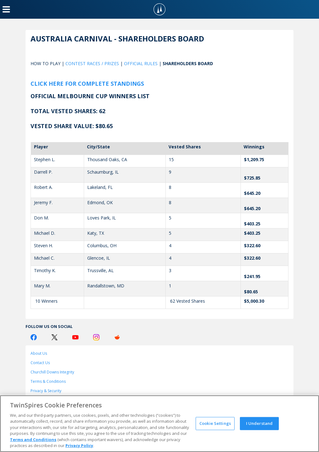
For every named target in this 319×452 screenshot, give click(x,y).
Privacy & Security (46, 390)
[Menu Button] (6, 9)
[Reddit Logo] (117, 337)
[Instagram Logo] (96, 337)
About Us (39, 353)
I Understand (259, 423)
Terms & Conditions (48, 381)
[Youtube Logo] (75, 337)
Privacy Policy (79, 445)
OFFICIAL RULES (141, 63)
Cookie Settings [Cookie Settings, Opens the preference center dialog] (215, 423)
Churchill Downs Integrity (52, 372)
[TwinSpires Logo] (159, 9)
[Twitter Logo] (54, 337)
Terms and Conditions (33, 439)
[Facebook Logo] (34, 337)
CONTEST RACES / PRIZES (92, 63)
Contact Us (40, 362)
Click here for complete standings (87, 83)
